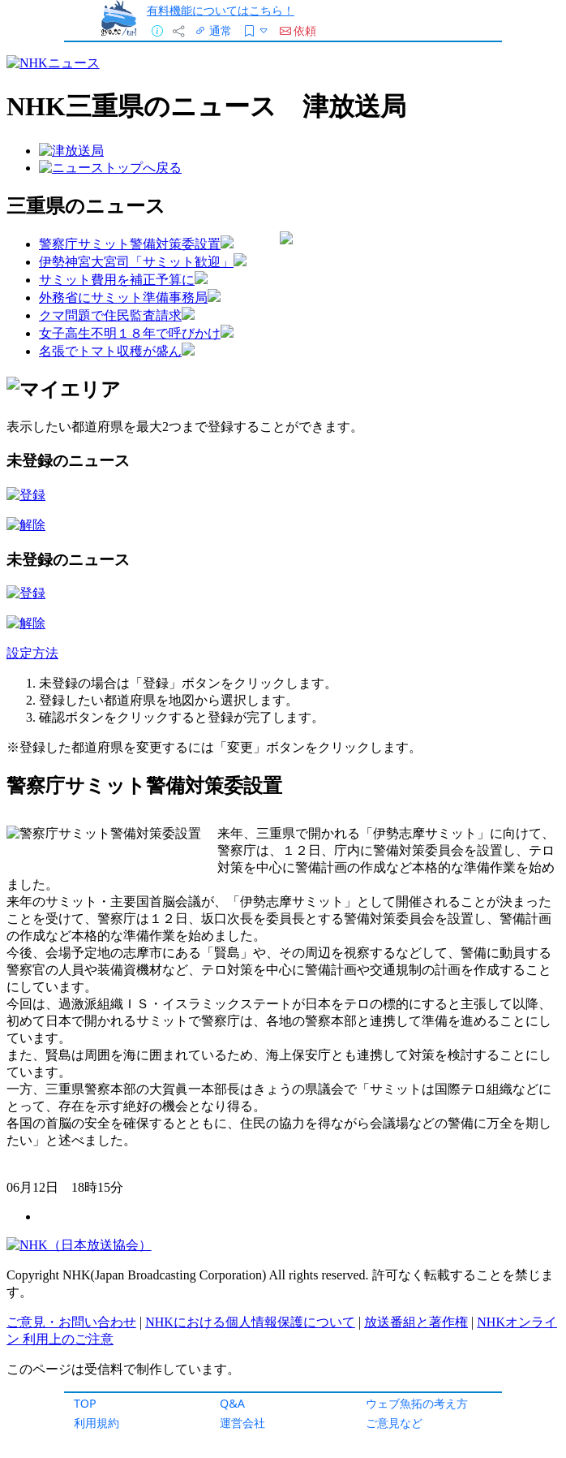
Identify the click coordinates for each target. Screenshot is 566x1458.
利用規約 (96, 1422)
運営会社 (242, 1422)
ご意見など (394, 1422)
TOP (85, 1403)
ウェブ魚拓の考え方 (417, 1403)
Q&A (232, 1403)
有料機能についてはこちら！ (220, 10)
